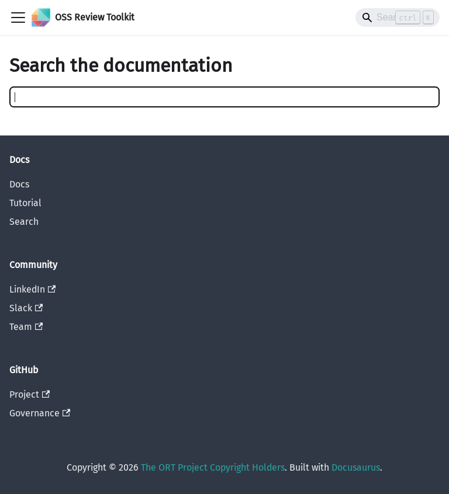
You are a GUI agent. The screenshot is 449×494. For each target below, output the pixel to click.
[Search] (397, 17)
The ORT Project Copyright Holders (213, 467)
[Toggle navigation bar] (18, 17)
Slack (26, 308)
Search (24, 221)
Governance (39, 413)
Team (26, 326)
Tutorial (25, 202)
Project (29, 394)
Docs (19, 184)
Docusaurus (355, 467)
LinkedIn (32, 289)
